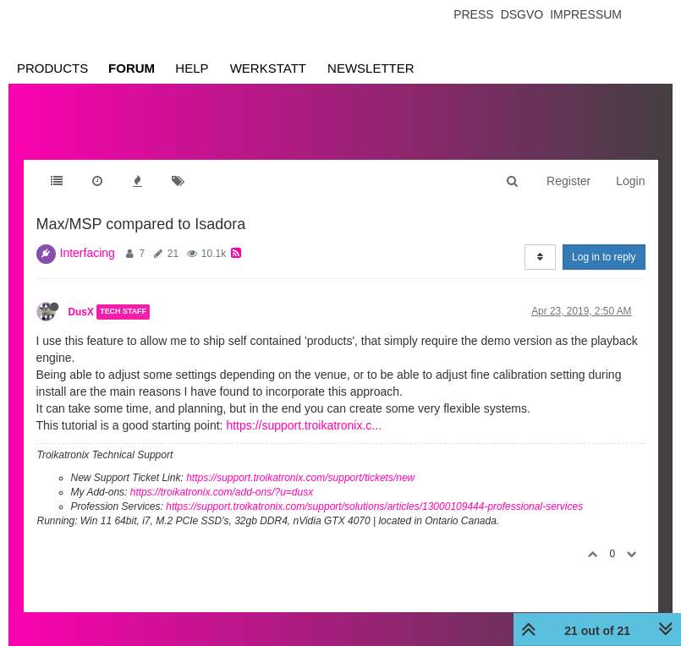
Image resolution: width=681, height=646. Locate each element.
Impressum (586, 14)
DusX (81, 312)
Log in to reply (603, 257)
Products (52, 68)
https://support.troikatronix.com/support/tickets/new (300, 478)
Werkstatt (268, 68)
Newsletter (371, 68)
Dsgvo (522, 14)
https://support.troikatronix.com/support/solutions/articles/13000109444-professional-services (374, 506)
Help (191, 68)
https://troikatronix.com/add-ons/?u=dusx (221, 492)
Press (473, 14)
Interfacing (87, 253)
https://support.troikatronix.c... (304, 425)
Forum (131, 68)
